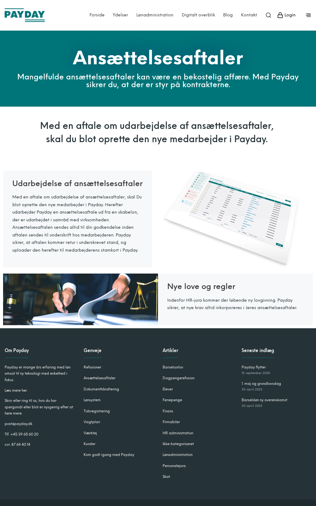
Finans (168, 411)
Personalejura (174, 466)
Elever (168, 389)
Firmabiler (171, 422)
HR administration (178, 433)
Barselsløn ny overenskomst (264, 400)
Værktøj (90, 433)
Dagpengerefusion (178, 378)
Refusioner (92, 367)
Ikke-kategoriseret (178, 444)
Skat (166, 476)
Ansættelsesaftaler (99, 378)
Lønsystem (92, 400)
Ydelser (120, 15)
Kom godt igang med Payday (109, 455)
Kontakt (249, 15)
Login (286, 15)
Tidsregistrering (97, 411)
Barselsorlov (173, 367)
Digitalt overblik (198, 15)
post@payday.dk (18, 424)
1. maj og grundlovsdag (261, 383)
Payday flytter (254, 367)
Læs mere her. (16, 390)
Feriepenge (172, 400)
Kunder (89, 444)
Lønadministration (154, 15)
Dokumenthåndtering (101, 389)
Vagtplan (92, 422)
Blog (228, 15)
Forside (97, 15)
